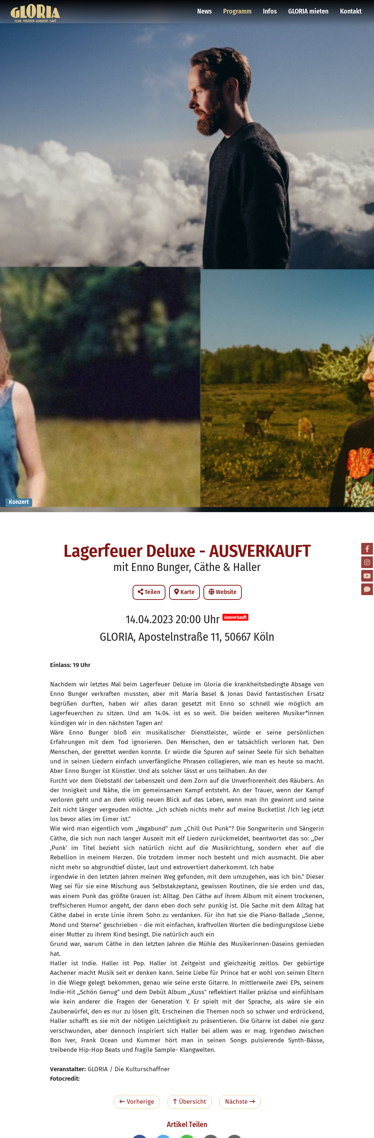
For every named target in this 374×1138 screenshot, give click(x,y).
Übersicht (189, 1102)
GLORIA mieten (309, 9)
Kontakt (350, 9)
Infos (271, 9)
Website (223, 592)
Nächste (240, 1102)
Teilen (149, 592)
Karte (184, 592)
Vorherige (136, 1102)
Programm (238, 9)
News (206, 9)
